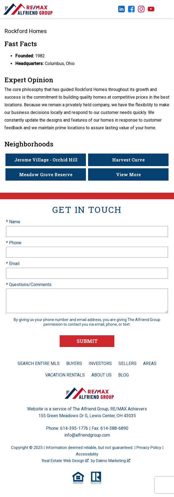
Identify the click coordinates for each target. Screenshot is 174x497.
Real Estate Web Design (65, 460)
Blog (123, 375)
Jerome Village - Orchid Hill (45, 160)
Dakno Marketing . (113, 460)
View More (128, 174)
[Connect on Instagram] (141, 10)
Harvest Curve (128, 160)
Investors (100, 363)
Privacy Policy (149, 447)
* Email (12, 263)
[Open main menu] (165, 9)
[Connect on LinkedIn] (121, 10)
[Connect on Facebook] (131, 10)
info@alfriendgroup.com (87, 435)
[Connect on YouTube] (151, 10)
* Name (13, 221)
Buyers (74, 363)
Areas (149, 363)
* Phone (13, 242)
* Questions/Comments (28, 284)
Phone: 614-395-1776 (67, 428)
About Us (101, 375)
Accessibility (87, 454)
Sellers (127, 363)
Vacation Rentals (65, 375)
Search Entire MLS (39, 363)
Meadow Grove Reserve (45, 174)
